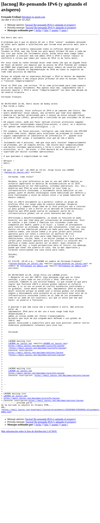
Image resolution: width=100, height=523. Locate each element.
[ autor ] (64, 30)
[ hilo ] (46, 30)
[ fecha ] (38, 30)
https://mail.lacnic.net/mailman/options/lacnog (35, 416)
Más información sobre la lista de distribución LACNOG (29, 506)
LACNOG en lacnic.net (20, 405)
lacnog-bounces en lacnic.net (26, 309)
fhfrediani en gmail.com (33, 17)
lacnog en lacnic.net (17, 199)
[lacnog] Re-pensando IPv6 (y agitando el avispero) (50, 25)
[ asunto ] (54, 30)
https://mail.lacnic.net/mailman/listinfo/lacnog (36, 407)
